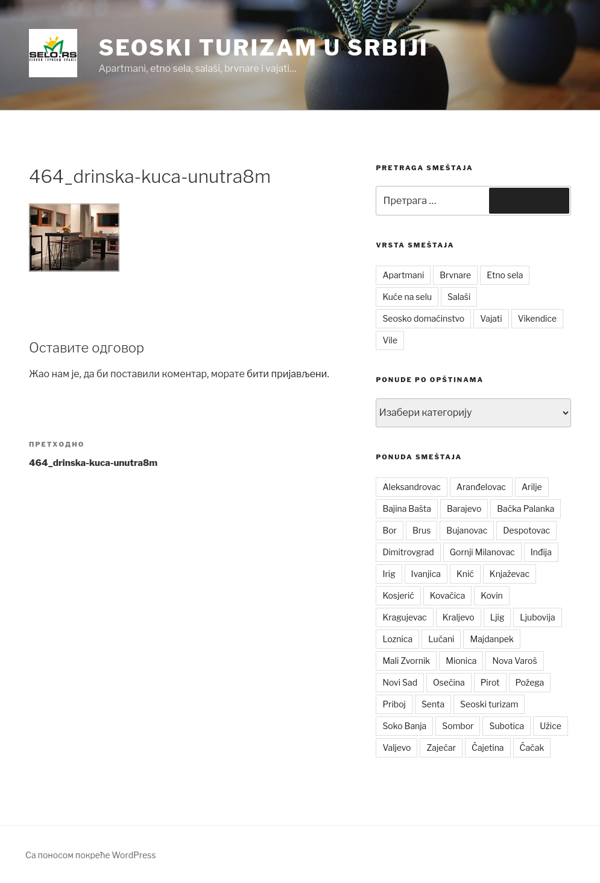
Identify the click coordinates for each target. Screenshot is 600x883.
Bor (389, 530)
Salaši (458, 297)
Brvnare (455, 275)
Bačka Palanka (525, 508)
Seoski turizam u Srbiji (263, 47)
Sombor (457, 726)
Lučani (441, 639)
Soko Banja (404, 726)
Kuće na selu (407, 297)
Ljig (497, 617)
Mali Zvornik (406, 660)
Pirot (490, 682)
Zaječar (441, 747)
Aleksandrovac (411, 487)
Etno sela (505, 275)
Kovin (491, 595)
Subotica (506, 726)
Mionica (461, 660)
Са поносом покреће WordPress (90, 855)
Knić (465, 574)
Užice (550, 726)
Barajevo (464, 508)
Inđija (541, 552)
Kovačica (448, 595)
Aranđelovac (481, 487)
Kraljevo (459, 617)
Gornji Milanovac (482, 552)
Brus (421, 530)
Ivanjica (426, 574)
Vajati (491, 318)
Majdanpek (491, 639)
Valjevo (396, 747)
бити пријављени (287, 374)
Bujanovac (466, 530)
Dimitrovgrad (408, 552)
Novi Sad (399, 682)
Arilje (532, 487)
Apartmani (403, 275)
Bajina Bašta (406, 508)
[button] (53, 53)
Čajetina (488, 747)
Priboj (394, 704)
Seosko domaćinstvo (423, 318)
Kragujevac (404, 617)
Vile (389, 340)
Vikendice (537, 318)
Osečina (449, 682)
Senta (433, 704)
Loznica (397, 639)
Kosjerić (398, 595)
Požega (530, 682)
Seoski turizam (489, 704)
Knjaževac (509, 574)
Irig (388, 574)
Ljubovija (537, 617)
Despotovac (526, 530)
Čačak (532, 747)
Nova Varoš (514, 660)
